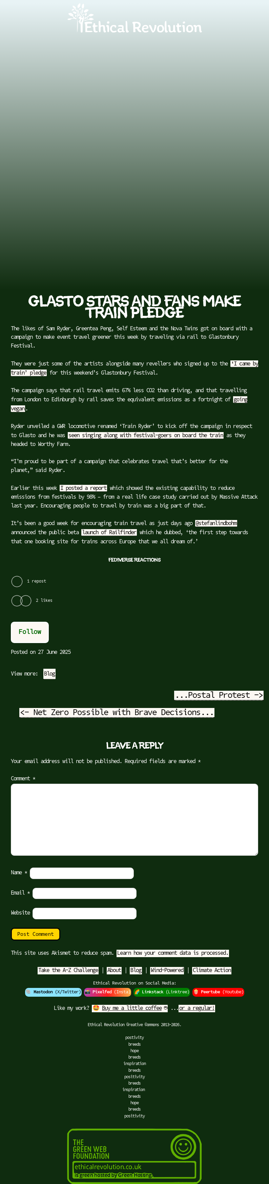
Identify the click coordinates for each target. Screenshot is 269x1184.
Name (19, 873)
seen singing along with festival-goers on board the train (145, 436)
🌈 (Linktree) (161, 992)
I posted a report (83, 488)
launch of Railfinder (109, 533)
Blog (49, 674)
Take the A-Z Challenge (68, 970)
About (114, 970)
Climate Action (212, 970)
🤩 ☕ (129, 1008)
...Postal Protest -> (219, 696)
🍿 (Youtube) (218, 992)
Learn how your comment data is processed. (172, 953)
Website (20, 913)
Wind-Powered (167, 970)
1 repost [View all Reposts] (36, 581)
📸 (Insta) (107, 992)
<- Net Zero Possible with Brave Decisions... (117, 713)
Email (20, 893)
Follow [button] (30, 632)
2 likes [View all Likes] (44, 601)
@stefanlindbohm (216, 523)
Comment (23, 779)
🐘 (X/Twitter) (53, 992)
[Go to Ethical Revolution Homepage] (134, 31)
